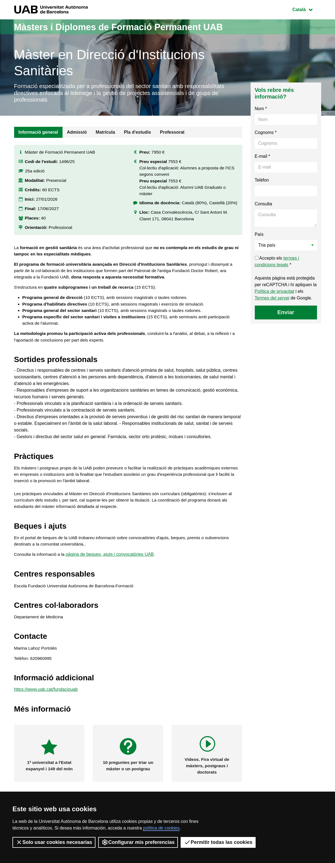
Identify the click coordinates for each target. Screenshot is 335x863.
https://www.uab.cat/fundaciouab (46, 702)
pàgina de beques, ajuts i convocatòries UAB (111, 564)
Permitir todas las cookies (218, 842)
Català (306, 9)
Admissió (77, 133)
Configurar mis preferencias (138, 842)
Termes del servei (272, 299)
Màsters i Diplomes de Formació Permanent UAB (129, 26)
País (259, 235)
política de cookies (161, 828)
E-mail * (262, 157)
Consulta (263, 205)
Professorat (172, 133)
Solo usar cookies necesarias (54, 842)
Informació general (38, 133)
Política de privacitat (274, 292)
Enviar (285, 314)
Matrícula (105, 133)
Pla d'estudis (137, 133)
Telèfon (262, 181)
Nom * (261, 110)
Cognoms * (266, 133)
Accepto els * (277, 262)
